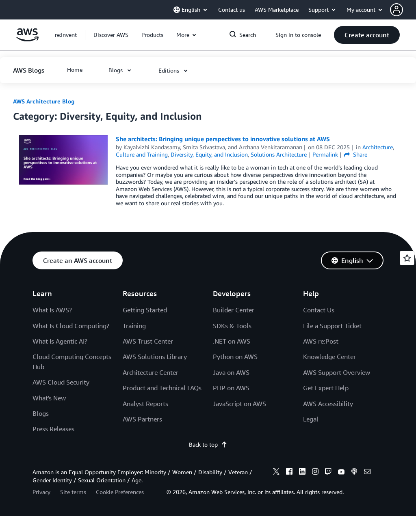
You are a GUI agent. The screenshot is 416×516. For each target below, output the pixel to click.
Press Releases (53, 429)
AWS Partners (142, 419)
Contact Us (318, 310)
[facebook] (289, 472)
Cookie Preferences (120, 491)
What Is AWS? (52, 310)
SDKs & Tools (232, 326)
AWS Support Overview (336, 372)
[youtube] (341, 472)
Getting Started (145, 310)
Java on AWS (231, 372)
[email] (367, 472)
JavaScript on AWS (239, 404)
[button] (403, 9)
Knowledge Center (329, 357)
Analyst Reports (145, 404)
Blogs (40, 413)
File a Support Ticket (332, 326)
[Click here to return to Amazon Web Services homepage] (27, 39)
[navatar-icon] (396, 9)
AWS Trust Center (148, 341)
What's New (49, 398)
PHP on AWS (231, 388)
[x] (276, 472)
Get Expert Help (326, 388)
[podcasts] (354, 472)
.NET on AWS (231, 341)
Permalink (325, 154)
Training (134, 326)
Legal (310, 419)
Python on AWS (235, 357)
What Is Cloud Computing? (70, 326)
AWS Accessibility (328, 404)
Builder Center (233, 310)
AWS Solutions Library (155, 357)
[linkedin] (302, 472)
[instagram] (315, 472)
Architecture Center (150, 372)
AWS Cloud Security (60, 382)
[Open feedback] (407, 258)
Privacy (41, 491)
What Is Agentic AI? (59, 341)
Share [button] (355, 154)
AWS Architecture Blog (43, 101)
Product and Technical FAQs (162, 388)
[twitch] (328, 472)
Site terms (73, 491)
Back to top (208, 444)
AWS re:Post (320, 341)
